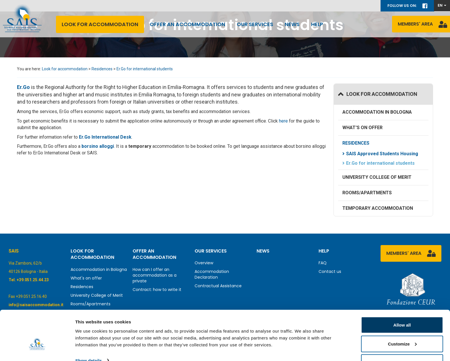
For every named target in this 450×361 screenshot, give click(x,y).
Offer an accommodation (187, 24)
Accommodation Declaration (212, 274)
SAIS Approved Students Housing (382, 153)
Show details (88, 343)
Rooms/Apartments (367, 192)
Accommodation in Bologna (377, 112)
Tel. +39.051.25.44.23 (29, 279)
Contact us (330, 271)
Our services (255, 24)
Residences (102, 69)
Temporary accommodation (377, 208)
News (292, 24)
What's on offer (362, 127)
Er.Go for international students (145, 69)
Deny (402, 345)
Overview (204, 263)
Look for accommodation (100, 24)
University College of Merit (377, 177)
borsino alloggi (98, 146)
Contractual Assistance (218, 286)
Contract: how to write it (157, 289)
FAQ (323, 263)
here (284, 121)
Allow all (402, 308)
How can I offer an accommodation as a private (154, 275)
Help (317, 24)
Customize (402, 327)
